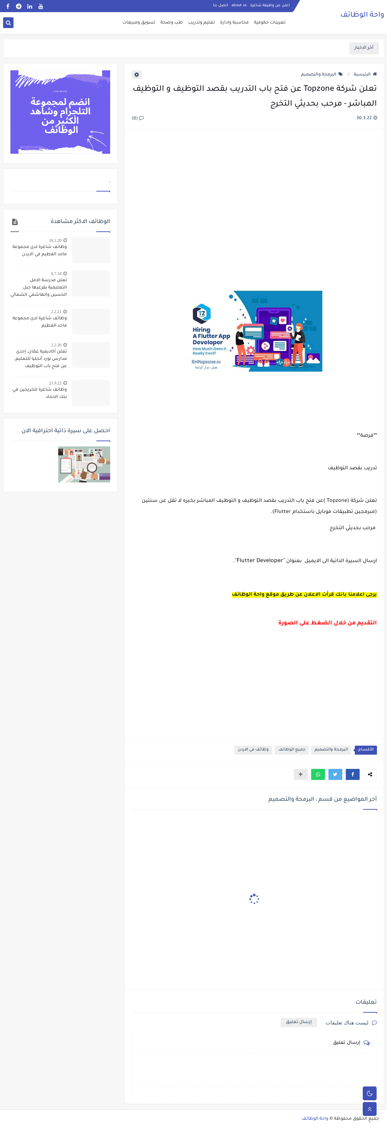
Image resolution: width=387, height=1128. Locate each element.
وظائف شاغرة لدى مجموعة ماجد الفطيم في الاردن (39, 251)
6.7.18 (56, 273)
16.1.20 (55, 240)
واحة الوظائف (362, 15)
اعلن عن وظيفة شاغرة (270, 5)
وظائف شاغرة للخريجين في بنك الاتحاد (39, 394)
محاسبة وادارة (234, 22)
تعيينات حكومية (269, 22)
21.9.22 (55, 383)
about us (239, 5)
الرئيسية (365, 74)
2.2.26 (56, 345)
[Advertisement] (254, 210)
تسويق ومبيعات (138, 22)
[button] (353, 774)
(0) (138, 118)
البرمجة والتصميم (322, 74)
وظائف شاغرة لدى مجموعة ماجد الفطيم (39, 322)
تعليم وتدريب (201, 22)
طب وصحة (171, 22)
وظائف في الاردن (253, 750)
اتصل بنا (220, 5)
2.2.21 (56, 311)
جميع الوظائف (291, 750)
